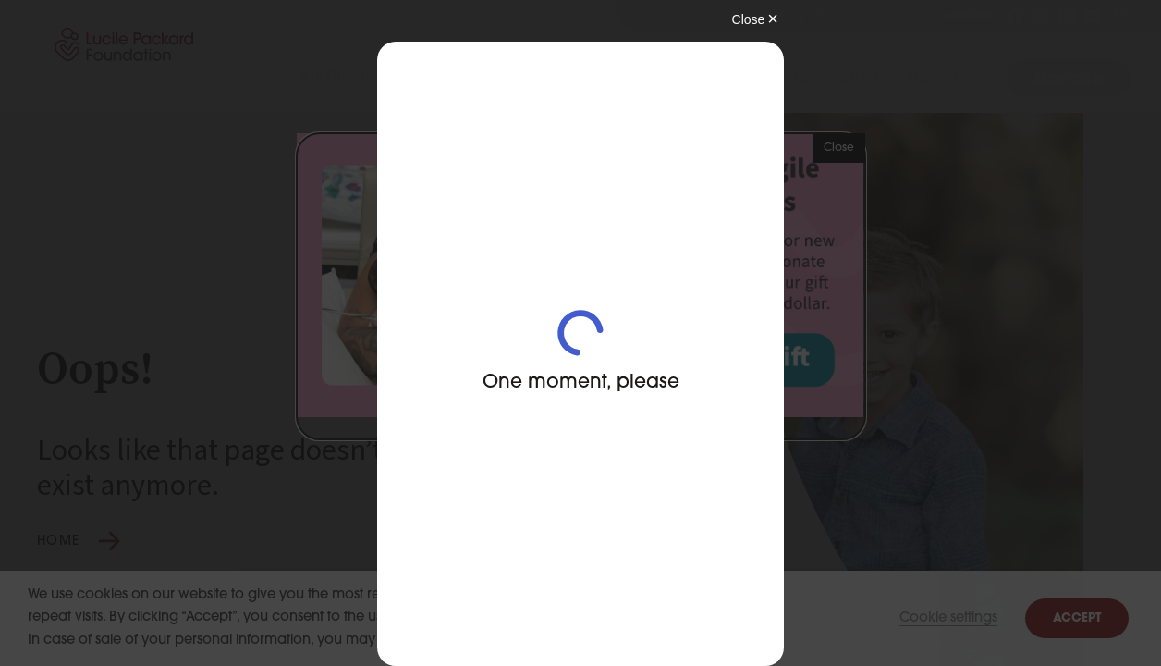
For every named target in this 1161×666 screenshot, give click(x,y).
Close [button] (839, 148)
